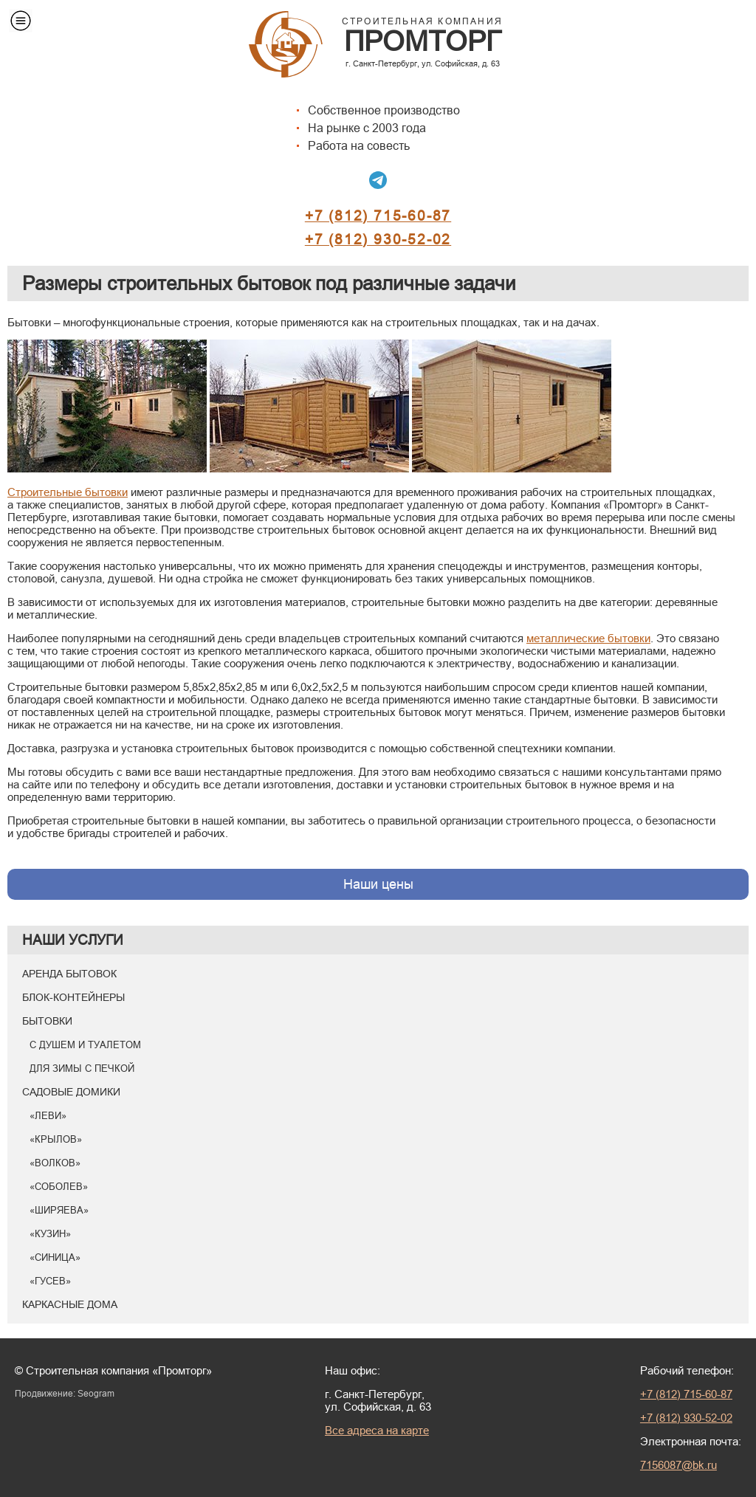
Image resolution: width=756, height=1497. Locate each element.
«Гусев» (50, 1281)
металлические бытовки (588, 638)
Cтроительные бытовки (67, 492)
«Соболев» (59, 1186)
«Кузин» (50, 1233)
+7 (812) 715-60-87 (378, 215)
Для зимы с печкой (82, 1068)
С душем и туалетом (85, 1044)
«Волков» (55, 1163)
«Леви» (48, 1115)
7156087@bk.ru (678, 1465)
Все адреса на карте (377, 1430)
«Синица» (55, 1257)
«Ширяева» (59, 1210)
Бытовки (47, 1021)
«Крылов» (56, 1139)
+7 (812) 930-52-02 (378, 239)
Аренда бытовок (69, 974)
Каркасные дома (69, 1304)
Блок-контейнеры (73, 997)
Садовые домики (71, 1092)
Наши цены (378, 884)
